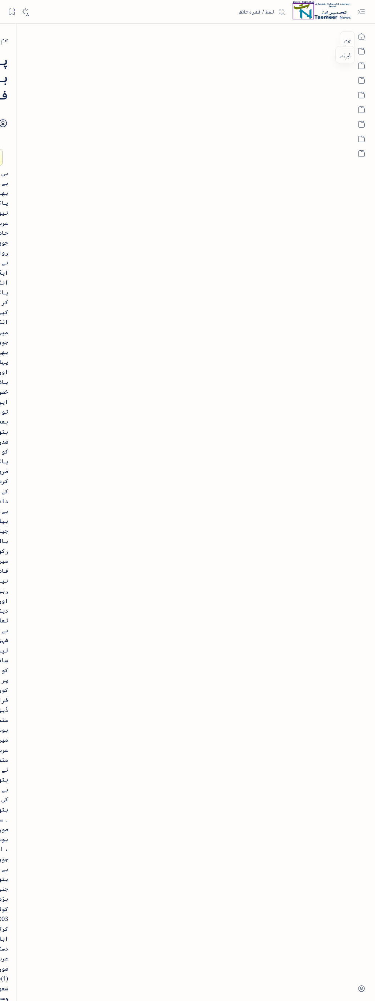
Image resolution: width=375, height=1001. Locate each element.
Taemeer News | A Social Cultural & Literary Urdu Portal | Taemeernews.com (238, 986)
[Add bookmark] (151, 97)
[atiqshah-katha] (31, 444)
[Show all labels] (86, 514)
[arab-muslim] (309, 39)
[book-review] (58, 169)
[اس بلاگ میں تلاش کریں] (230, 11)
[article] (31, 421)
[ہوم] (336, 39)
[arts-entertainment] (80, 444)
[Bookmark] (11, 11)
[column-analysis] (31, 492)
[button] (18, 56)
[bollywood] (80, 468)
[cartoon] (80, 492)
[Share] (131, 106)
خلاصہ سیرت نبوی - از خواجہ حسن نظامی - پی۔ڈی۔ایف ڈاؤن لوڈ (50, 194)
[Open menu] (361, 11)
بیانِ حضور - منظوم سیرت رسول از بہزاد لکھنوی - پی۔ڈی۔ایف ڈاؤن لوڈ (50, 313)
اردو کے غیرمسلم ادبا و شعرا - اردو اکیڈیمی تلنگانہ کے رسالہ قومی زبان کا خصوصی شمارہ (55, 254)
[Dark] (25, 11)
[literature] (62, 112)
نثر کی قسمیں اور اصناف (68, 129)
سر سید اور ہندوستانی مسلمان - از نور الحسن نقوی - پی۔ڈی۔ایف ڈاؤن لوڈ (52, 365)
